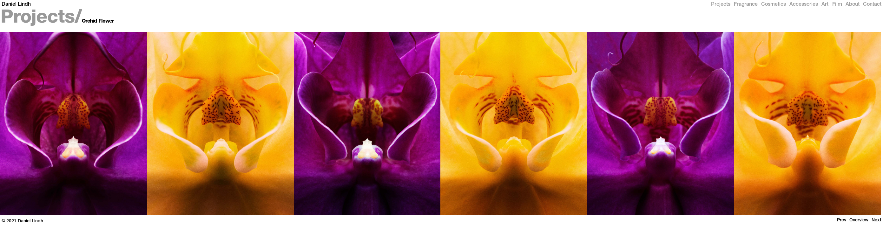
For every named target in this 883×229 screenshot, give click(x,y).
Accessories (803, 4)
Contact (872, 4)
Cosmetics (773, 4)
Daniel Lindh (16, 4)
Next (876, 220)
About (853, 4)
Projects (720, 4)
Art (824, 4)
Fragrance (746, 4)
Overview (858, 220)
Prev (841, 220)
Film (837, 4)
